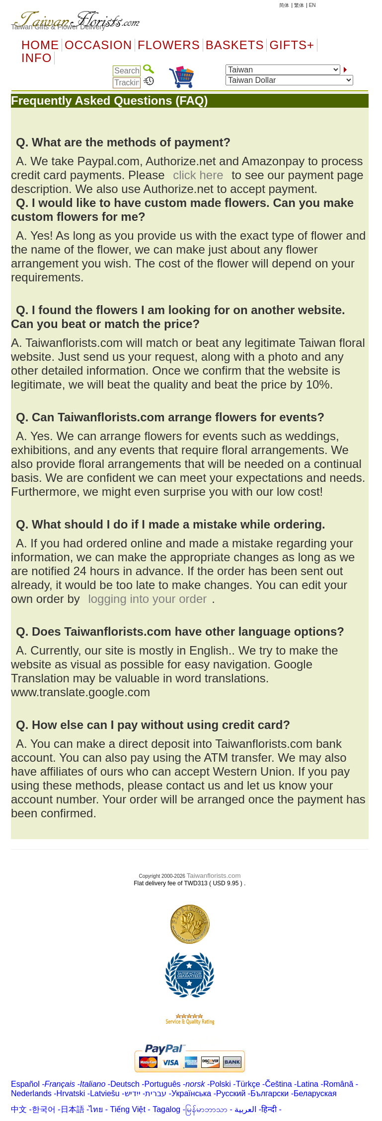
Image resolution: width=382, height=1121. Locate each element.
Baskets (235, 45)
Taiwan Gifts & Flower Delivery (58, 27)
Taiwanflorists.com (214, 875)
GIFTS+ (291, 45)
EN (312, 5)
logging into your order (147, 598)
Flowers (169, 45)
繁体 (299, 5)
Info (36, 58)
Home (40, 45)
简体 (284, 5)
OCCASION (98, 45)
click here (198, 175)
